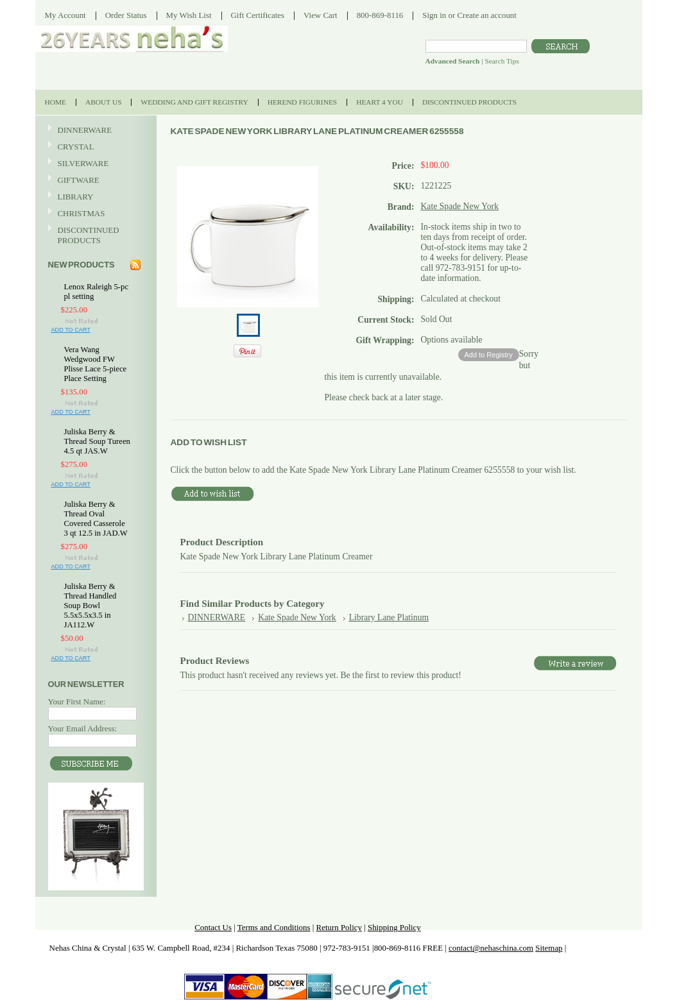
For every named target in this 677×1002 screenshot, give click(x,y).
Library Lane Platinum (389, 617)
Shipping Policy (394, 927)
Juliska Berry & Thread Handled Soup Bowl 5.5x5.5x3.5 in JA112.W (90, 605)
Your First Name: (77, 701)
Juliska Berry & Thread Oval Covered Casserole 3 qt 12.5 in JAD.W (96, 519)
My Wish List (189, 15)
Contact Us (213, 927)
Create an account (486, 15)
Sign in (434, 15)
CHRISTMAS (94, 213)
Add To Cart (70, 330)
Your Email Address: (82, 728)
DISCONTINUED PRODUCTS (94, 235)
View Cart (321, 15)
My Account (65, 15)
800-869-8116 (380, 15)
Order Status (126, 15)
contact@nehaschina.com (491, 948)
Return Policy (339, 927)
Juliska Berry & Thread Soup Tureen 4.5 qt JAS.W (97, 441)
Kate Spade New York (460, 206)
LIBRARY (76, 196)
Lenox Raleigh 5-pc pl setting (96, 291)
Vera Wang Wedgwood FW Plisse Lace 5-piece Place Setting (95, 364)
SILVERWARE (94, 163)
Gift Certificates (258, 15)
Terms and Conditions (274, 927)
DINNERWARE (94, 130)
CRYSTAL (94, 147)
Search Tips (501, 61)
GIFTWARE (94, 180)
